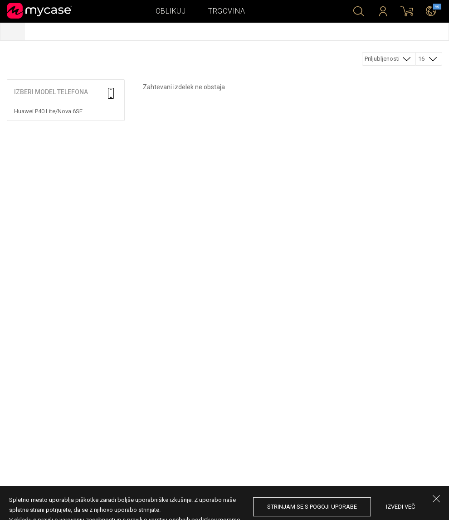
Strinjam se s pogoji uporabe (312, 506)
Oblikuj (171, 11)
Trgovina (226, 11)
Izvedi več (400, 506)
